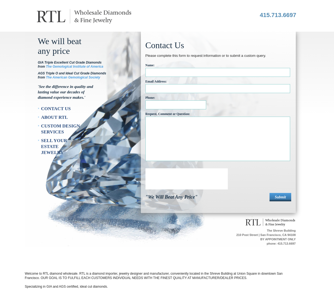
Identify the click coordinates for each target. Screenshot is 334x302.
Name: (150, 65)
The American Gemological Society (73, 77)
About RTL (54, 117)
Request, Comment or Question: (167, 114)
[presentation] (186, 178)
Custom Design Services (60, 128)
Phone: (150, 98)
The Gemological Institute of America (74, 66)
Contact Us (56, 108)
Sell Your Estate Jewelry (54, 146)
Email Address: (156, 81)
